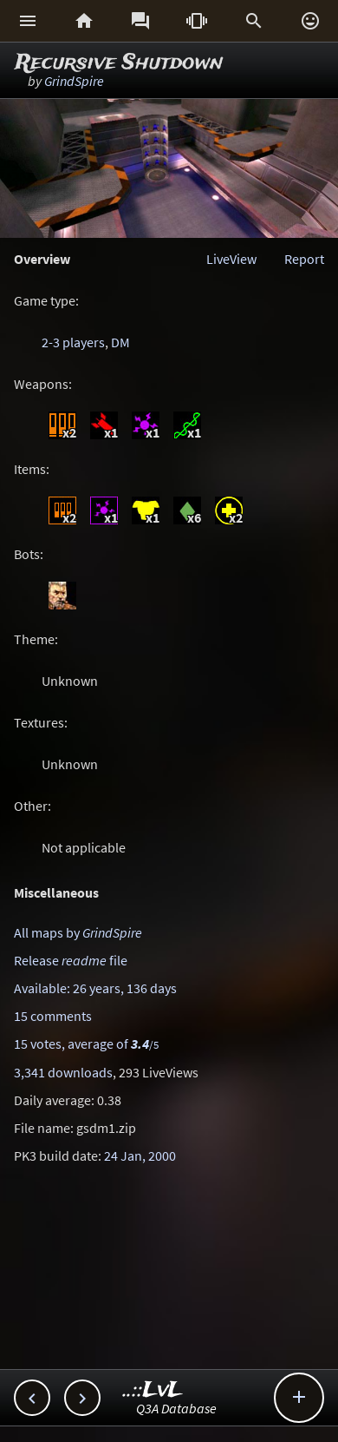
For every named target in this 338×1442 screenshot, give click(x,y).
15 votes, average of (86, 1043)
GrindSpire (74, 80)
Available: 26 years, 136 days (95, 988)
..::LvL (153, 1390)
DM (120, 342)
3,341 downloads (63, 1072)
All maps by (78, 932)
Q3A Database (176, 1408)
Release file (70, 960)
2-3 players (73, 342)
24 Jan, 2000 (140, 1155)
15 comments (53, 1015)
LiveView (231, 258)
